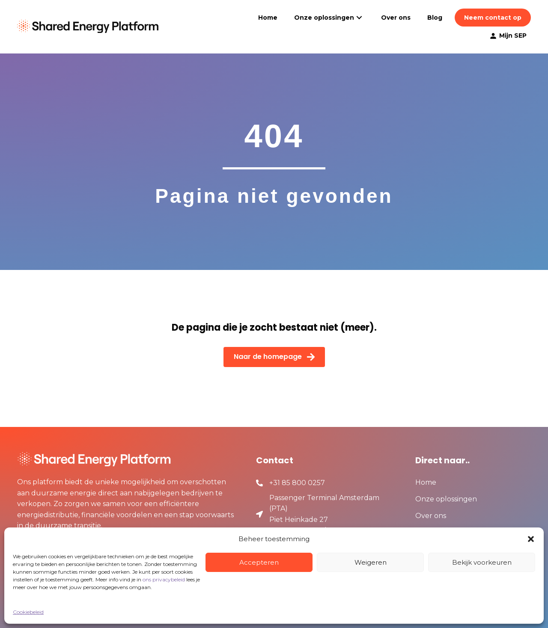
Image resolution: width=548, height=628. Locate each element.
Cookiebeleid (28, 612)
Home (425, 482)
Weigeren (370, 562)
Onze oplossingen (446, 499)
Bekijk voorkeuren (482, 562)
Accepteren (259, 562)
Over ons (430, 516)
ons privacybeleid (164, 579)
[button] (531, 539)
